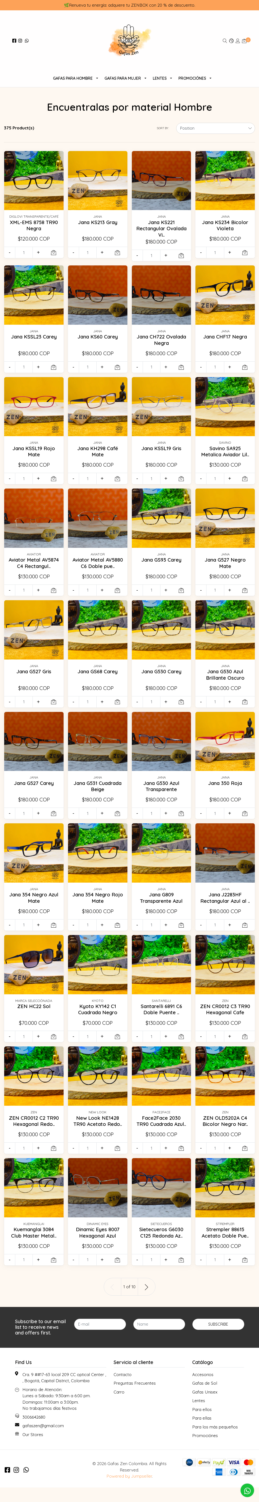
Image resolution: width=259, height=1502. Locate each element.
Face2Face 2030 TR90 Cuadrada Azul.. (161, 1135)
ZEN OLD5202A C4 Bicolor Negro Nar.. (225, 1132)
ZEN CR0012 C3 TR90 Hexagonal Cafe (225, 1021)
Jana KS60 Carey (97, 336)
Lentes (160, 78)
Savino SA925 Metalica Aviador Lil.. (225, 454)
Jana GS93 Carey (161, 562)
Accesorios (202, 1389)
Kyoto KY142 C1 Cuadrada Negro (97, 1018)
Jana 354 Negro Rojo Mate (98, 903)
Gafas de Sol (204, 1397)
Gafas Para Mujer (122, 78)
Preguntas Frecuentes (135, 1397)
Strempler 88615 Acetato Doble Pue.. (225, 1247)
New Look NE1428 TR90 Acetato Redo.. (97, 1132)
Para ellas (201, 1432)
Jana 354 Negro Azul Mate (34, 903)
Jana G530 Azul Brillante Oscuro (225, 680)
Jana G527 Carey (33, 788)
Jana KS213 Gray (98, 222)
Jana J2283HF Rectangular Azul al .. (225, 906)
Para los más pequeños (215, 1441)
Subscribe (218, 1338)
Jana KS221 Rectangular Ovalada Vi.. (161, 228)
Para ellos (202, 1423)
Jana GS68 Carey (97, 677)
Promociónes (192, 78)
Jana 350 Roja (225, 788)
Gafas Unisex (204, 1406)
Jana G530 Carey (161, 677)
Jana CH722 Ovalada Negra (161, 339)
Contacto (123, 1389)
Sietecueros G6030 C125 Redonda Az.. (161, 1247)
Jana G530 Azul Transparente (161, 791)
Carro (119, 1406)
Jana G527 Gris (34, 677)
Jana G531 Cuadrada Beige (97, 791)
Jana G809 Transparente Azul (161, 903)
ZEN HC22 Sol (34, 1015)
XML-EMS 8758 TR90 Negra (33, 225)
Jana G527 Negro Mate (225, 565)
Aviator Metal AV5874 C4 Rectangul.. (34, 568)
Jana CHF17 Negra (225, 336)
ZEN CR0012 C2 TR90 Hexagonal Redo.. (34, 1135)
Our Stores (32, 1449)
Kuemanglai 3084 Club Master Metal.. (34, 1247)
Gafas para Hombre (73, 78)
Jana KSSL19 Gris (161, 448)
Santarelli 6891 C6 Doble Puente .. (161, 1018)
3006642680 (33, 1431)
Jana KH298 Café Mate (97, 451)
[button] (231, 40)
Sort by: (163, 128)
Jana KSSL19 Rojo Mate (34, 451)
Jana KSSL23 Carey (34, 336)
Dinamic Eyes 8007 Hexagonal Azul (97, 1247)
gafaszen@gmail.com (43, 1440)
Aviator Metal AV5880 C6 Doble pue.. (97, 568)
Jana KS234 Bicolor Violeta (225, 225)
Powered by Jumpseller (129, 1490)
